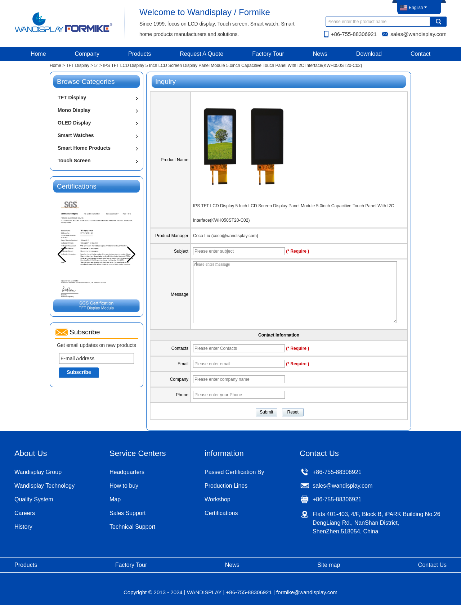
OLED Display (74, 123)
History (23, 527)
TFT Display (77, 65)
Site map (328, 565)
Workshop (217, 499)
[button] (131, 254)
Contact (420, 54)
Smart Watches (76, 135)
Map (115, 499)
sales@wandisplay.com (418, 34)
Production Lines (226, 486)
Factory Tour (268, 54)
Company (87, 54)
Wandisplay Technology (44, 486)
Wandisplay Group (38, 472)
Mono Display (74, 110)
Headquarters (126, 472)
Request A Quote (201, 54)
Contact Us (432, 565)
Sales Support (127, 513)
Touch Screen (74, 160)
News (320, 54)
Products (139, 54)
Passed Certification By (234, 472)
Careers (24, 513)
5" (96, 65)
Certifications (221, 513)
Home (38, 54)
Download (369, 54)
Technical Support (132, 527)
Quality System (33, 499)
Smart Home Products (84, 148)
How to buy (123, 486)
